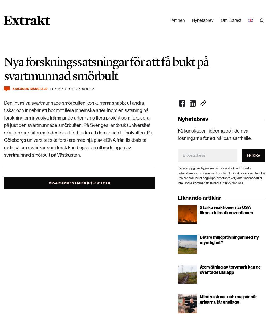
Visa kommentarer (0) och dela (80, 183)
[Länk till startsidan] (27, 22)
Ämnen (178, 20)
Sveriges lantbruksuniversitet (120, 125)
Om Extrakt (231, 20)
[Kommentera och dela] (7, 88)
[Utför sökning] (262, 20)
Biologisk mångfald (30, 89)
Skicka (253, 155)
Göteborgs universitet (26, 140)
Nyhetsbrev (203, 20)
